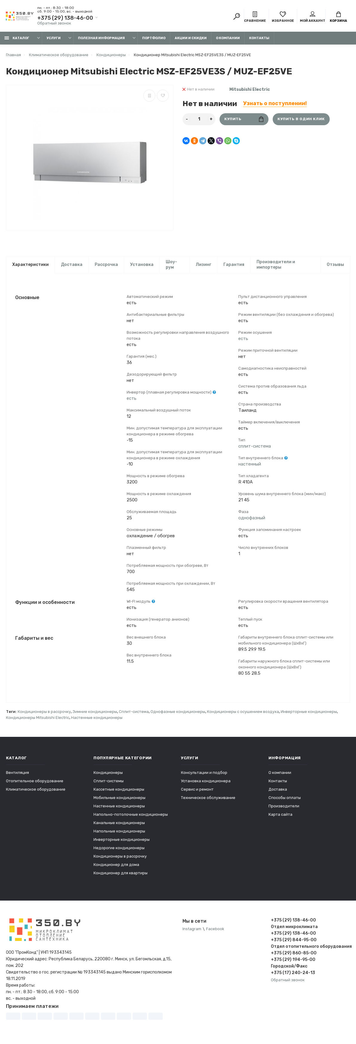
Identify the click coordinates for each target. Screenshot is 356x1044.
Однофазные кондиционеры (178, 713)
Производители (283, 807)
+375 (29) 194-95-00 (293, 960)
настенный (249, 464)
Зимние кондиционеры (95, 713)
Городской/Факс (289, 967)
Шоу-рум (171, 264)
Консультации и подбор (204, 773)
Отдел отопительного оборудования (310, 947)
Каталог (16, 38)
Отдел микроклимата (294, 927)
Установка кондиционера (206, 782)
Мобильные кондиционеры (119, 799)
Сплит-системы (108, 782)
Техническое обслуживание (208, 799)
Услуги (54, 38)
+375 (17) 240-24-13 (293, 973)
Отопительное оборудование (34, 782)
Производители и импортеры (276, 264)
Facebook (215, 930)
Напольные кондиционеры (119, 832)
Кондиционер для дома (116, 866)
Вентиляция (17, 773)
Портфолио (153, 38)
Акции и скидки (191, 38)
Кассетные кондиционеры (118, 790)
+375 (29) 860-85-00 (294, 954)
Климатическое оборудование (35, 790)
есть (131, 399)
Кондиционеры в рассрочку (44, 713)
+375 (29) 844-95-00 (294, 941)
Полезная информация (101, 38)
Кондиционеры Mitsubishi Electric (37, 719)
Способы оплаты (284, 799)
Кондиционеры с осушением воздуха (243, 713)
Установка (142, 264)
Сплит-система (134, 713)
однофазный (251, 518)
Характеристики (30, 264)
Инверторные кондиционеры (309, 713)
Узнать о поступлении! (275, 103)
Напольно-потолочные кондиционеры (130, 815)
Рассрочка (106, 264)
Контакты (259, 38)
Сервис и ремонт (197, 790)
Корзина (338, 17)
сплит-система (254, 446)
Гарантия (233, 264)
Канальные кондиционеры (119, 824)
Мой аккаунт (312, 17)
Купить (243, 119)
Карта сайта (280, 815)
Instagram (191, 930)
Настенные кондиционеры (96, 719)
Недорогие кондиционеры (119, 849)
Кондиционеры (108, 773)
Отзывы (335, 264)
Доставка (71, 264)
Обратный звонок (54, 23)
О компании (228, 38)
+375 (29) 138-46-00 (65, 18)
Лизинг (203, 264)
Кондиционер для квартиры (120, 874)
